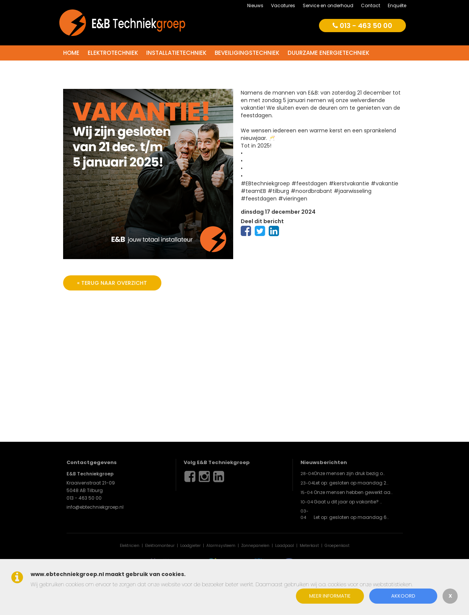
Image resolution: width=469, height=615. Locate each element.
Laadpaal (284, 545)
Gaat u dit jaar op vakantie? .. (348, 502)
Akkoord (403, 595)
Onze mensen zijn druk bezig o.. (349, 473)
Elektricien (129, 545)
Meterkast (309, 545)
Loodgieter (190, 545)
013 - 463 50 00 (362, 25)
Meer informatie (330, 595)
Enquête (397, 5)
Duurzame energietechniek (328, 53)
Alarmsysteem (220, 545)
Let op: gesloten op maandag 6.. (351, 517)
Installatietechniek (176, 53)
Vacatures (283, 5)
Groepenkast (337, 545)
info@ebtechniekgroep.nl (95, 507)
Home (71, 53)
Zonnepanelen (255, 545)
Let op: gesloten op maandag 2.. (351, 483)
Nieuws (255, 5)
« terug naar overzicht (112, 283)
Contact (370, 5)
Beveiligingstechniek (247, 53)
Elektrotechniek (113, 53)
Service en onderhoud (328, 5)
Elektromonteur (160, 545)
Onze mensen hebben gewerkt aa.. (353, 492)
